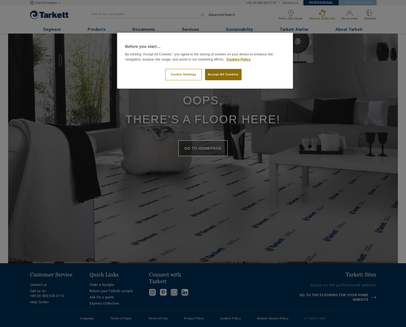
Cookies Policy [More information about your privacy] (238, 59)
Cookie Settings (183, 74)
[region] (205, 61)
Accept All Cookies (223, 74)
